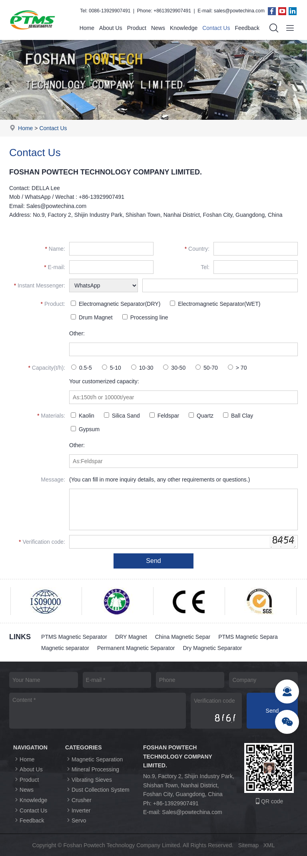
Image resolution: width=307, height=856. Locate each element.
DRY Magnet (131, 637)
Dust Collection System (97, 789)
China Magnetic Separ (183, 637)
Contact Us (216, 28)
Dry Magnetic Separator (212, 648)
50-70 (206, 368)
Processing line (145, 317)
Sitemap (248, 845)
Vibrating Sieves (88, 779)
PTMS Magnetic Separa (248, 637)
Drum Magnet (92, 317)
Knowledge (183, 28)
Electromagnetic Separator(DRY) (115, 304)
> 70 (237, 368)
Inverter (77, 810)
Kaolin (82, 415)
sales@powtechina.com (239, 11)
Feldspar (164, 415)
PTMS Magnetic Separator (74, 637)
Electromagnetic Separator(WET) (215, 304)
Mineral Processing (92, 769)
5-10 (111, 368)
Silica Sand (122, 415)
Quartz (201, 415)
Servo (75, 820)
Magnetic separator (65, 648)
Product (136, 28)
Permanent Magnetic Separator (136, 648)
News (158, 28)
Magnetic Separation (94, 759)
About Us (110, 28)
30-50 (174, 368)
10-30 (142, 368)
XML (269, 845)
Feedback (247, 28)
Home (87, 28)
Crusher (78, 800)
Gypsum (85, 429)
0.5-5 (81, 368)
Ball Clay (238, 415)
